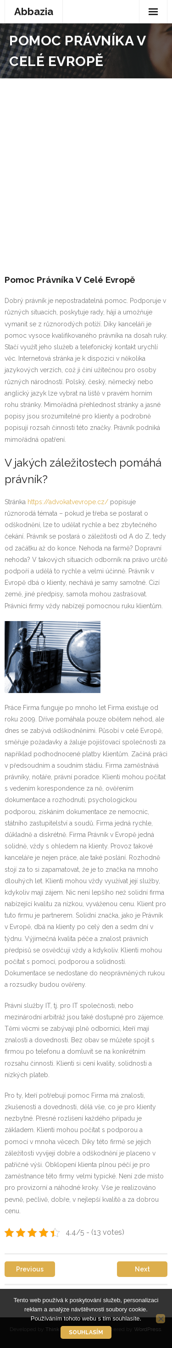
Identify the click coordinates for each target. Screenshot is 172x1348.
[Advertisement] (86, 169)
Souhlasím (86, 1332)
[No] (160, 1318)
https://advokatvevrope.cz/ (67, 502)
